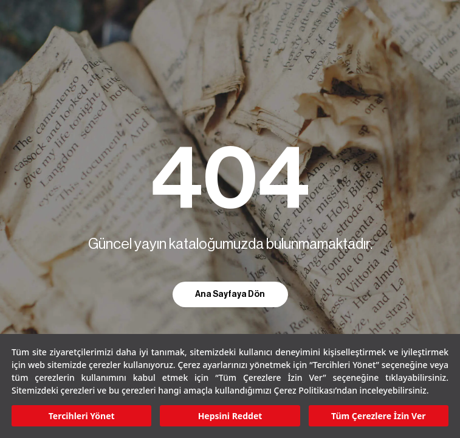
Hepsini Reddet (230, 416)
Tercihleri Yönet (82, 416)
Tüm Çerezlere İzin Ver (378, 416)
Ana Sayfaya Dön (230, 294)
